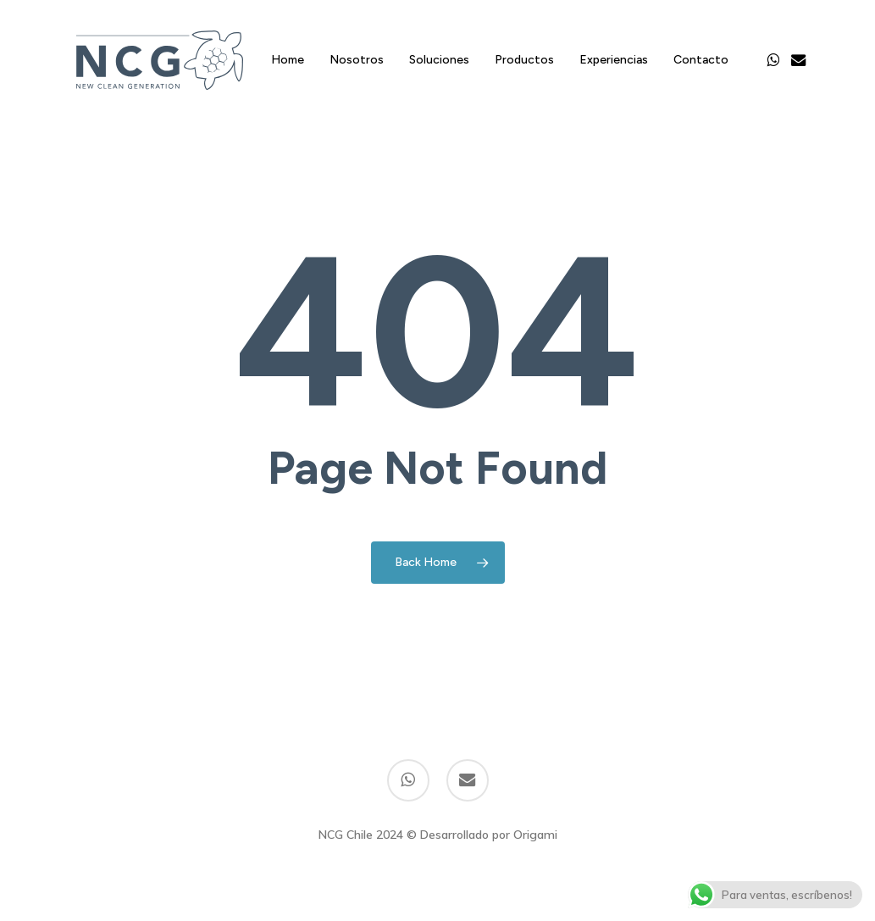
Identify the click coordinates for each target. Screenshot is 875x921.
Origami (535, 834)
